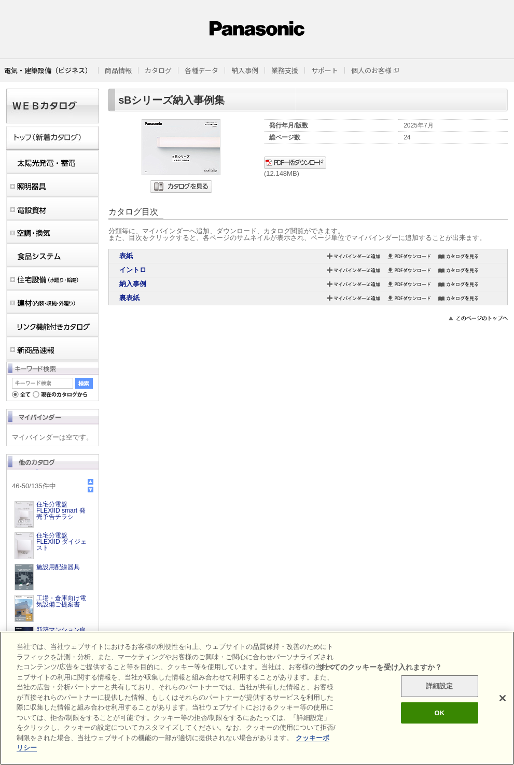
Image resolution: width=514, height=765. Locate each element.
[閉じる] (502, 698)
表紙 (126, 256)
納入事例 (132, 284)
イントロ (132, 270)
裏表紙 (129, 298)
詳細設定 (439, 686)
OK (439, 713)
